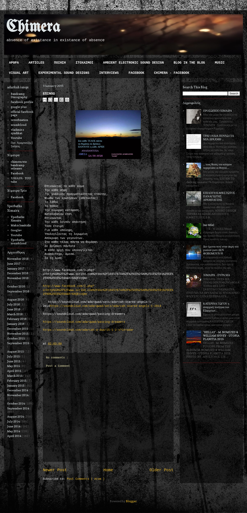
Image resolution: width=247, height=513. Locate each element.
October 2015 (16, 338)
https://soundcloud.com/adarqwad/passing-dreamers (84, 322)
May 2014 (14, 431)
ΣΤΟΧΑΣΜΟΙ (84, 63)
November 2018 (18, 258)
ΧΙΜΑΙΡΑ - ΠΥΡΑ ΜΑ (216, 275)
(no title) (208, 225)
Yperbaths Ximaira (17, 218)
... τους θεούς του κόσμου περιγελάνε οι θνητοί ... (217, 166)
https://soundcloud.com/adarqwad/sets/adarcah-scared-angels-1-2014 (105, 306)
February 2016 (17, 319)
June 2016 (14, 309)
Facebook (17, 173)
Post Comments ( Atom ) (86, 479)
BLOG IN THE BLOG (189, 63)
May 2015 (14, 366)
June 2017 (14, 263)
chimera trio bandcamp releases (19, 165)
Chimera (33, 27)
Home (108, 470)
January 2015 (16, 385)
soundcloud (18, 124)
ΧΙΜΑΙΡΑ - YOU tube (21, 179)
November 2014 (18, 395)
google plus (19, 106)
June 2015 (14, 361)
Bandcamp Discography (19, 95)
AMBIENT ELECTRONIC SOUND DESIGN (133, 63)
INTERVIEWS (109, 73)
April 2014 (14, 436)
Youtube (16, 137)
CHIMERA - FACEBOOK (171, 73)
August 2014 (15, 416)
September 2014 (18, 408)
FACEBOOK (136, 73)
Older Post (161, 470)
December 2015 (18, 328)
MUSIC (220, 63)
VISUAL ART (19, 73)
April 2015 (14, 371)
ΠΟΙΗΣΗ (60, 63)
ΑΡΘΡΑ (14, 63)
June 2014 (14, 426)
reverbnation (19, 120)
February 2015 (17, 380)
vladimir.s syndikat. (17, 131)
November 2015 (18, 333)
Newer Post (55, 470)
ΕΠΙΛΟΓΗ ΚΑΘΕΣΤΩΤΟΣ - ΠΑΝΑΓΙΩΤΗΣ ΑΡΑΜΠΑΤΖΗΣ (220, 196)
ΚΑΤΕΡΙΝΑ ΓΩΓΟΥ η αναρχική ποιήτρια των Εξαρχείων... (216, 307)
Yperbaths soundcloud (18, 241)
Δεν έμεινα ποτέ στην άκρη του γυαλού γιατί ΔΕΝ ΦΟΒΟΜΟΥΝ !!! (221, 250)
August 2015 (15, 351)
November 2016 (18, 278)
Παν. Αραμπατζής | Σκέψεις (22, 144)
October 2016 (16, 286)
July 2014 (13, 421)
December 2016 (18, 273)
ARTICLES (36, 63)
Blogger (131, 501)
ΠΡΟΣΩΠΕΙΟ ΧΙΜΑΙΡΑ (217, 110)
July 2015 (13, 356)
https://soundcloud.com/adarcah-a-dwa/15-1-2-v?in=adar (88, 330)
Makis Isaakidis (21, 225)
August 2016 (15, 299)
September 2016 (18, 291)
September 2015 (18, 343)
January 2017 (16, 268)
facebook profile (22, 102)
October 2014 (16, 403)
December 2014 (18, 390)
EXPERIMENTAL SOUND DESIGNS (63, 73)
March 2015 (15, 375)
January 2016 (16, 323)
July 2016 (13, 304)
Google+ (16, 230)
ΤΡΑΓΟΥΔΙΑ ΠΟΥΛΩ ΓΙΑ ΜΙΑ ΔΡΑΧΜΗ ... (218, 137)
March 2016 (15, 314)
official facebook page (22, 113)
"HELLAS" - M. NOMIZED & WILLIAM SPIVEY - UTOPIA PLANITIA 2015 (221, 335)
